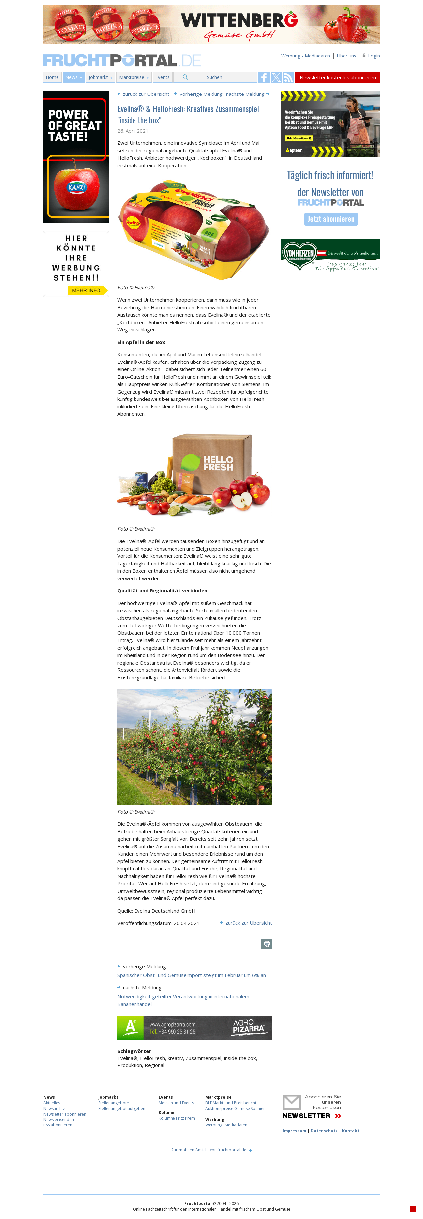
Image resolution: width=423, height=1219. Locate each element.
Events (162, 77)
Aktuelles (51, 1103)
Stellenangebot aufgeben (121, 1108)
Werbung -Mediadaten (226, 1125)
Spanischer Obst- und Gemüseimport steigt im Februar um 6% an (191, 975)
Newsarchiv (54, 1108)
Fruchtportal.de (123, 60)
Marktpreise (131, 77)
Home (52, 77)
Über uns (346, 56)
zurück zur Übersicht (146, 94)
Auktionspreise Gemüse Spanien (235, 1108)
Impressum (294, 1131)
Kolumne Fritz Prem (177, 1118)
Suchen (214, 77)
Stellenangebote (113, 1103)
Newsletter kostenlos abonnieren (338, 77)
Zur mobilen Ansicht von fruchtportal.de (208, 1150)
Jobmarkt (98, 77)
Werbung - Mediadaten (305, 56)
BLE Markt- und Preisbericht (230, 1103)
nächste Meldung (245, 94)
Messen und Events (176, 1103)
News (71, 77)
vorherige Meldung (201, 94)
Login (374, 56)
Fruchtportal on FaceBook (264, 77)
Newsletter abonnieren (64, 1114)
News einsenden (58, 1119)
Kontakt (350, 1131)
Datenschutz (324, 1131)
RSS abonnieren (57, 1125)
